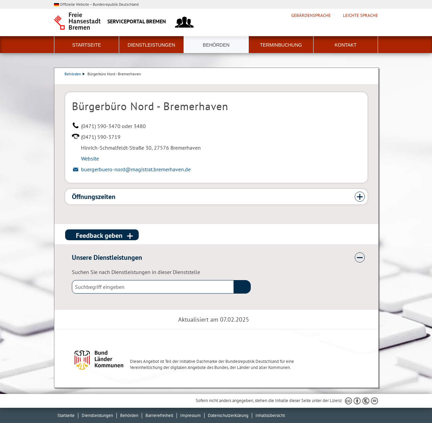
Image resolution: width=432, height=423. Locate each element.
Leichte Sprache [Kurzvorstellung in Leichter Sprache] (360, 15)
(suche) (242, 287)
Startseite (86, 45)
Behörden (216, 45)
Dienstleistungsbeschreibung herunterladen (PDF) (366, 80)
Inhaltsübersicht (270, 415)
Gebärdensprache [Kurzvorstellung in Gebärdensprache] (311, 15)
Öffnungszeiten (93, 196)
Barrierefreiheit (159, 415)
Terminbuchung (281, 45)
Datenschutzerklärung (228, 415)
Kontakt (345, 45)
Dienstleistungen (151, 45)
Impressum (190, 415)
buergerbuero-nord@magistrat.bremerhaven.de (136, 169)
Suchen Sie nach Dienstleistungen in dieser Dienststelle (136, 272)
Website (90, 158)
